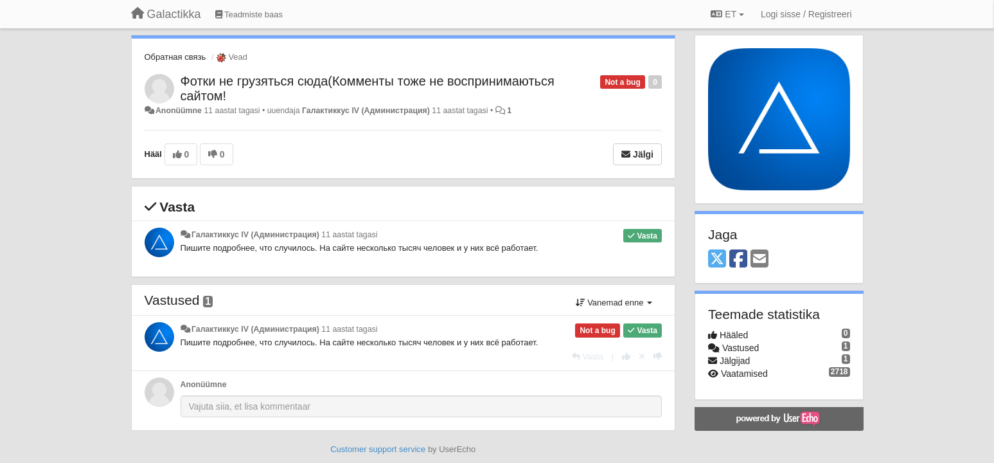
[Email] (759, 259)
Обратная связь (175, 57)
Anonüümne (178, 110)
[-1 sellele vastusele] (657, 356)
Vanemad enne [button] (614, 302)
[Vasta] (587, 356)
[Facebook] (738, 259)
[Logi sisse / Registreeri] (806, 14)
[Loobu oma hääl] (642, 356)
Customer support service (377, 449)
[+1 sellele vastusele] (626, 356)
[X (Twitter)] (717, 259)
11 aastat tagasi (349, 234)
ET (727, 14)
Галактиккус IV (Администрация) (366, 110)
